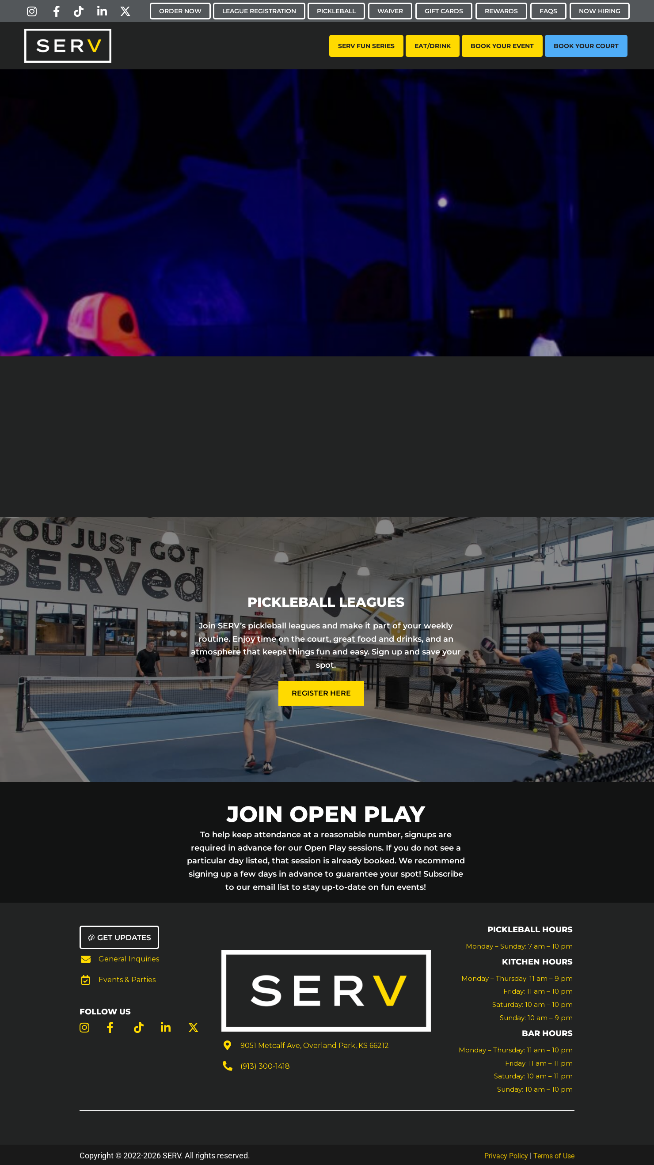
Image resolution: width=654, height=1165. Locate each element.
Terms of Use (551, 1153)
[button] (121, 936)
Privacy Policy (498, 1153)
